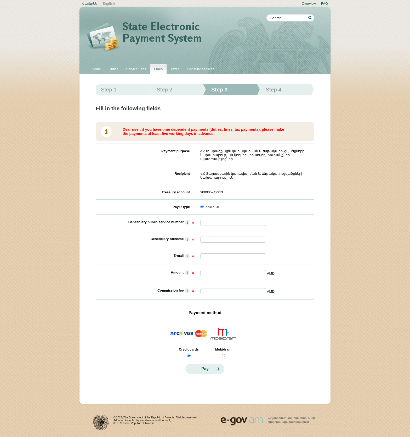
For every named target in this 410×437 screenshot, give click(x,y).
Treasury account (176, 192)
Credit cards (189, 349)
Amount (177, 272)
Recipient (182, 174)
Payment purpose (175, 151)
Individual (212, 207)
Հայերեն (89, 4)
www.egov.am (268, 418)
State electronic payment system (176, 37)
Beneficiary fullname (167, 239)
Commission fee (170, 290)
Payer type (181, 207)
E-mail (178, 256)
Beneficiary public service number (156, 222)
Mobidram (223, 349)
